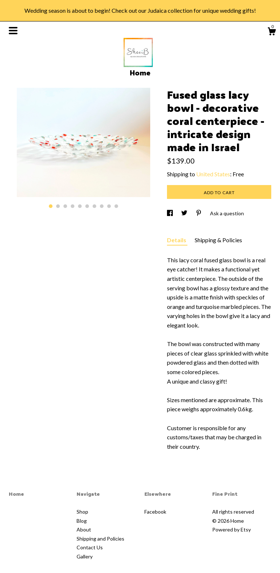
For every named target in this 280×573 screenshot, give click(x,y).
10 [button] (116, 206)
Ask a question (227, 213)
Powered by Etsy (231, 529)
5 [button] (80, 206)
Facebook (155, 512)
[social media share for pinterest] (199, 213)
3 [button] (65, 206)
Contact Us (90, 547)
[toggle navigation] (13, 30)
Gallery (85, 556)
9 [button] (109, 206)
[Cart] (272, 32)
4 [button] (72, 206)
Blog (82, 521)
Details (177, 239)
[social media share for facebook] (170, 213)
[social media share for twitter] (184, 213)
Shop (82, 512)
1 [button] (50, 206)
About (84, 529)
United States (213, 173)
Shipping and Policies (100, 538)
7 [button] (94, 206)
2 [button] (58, 206)
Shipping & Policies (218, 239)
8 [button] (102, 206)
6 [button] (87, 206)
